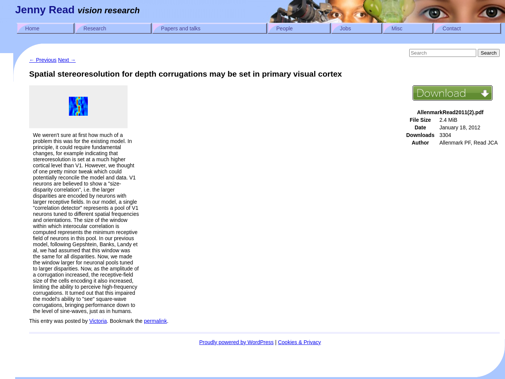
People (284, 28)
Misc (396, 28)
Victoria (98, 321)
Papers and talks (180, 28)
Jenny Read (45, 10)
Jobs (345, 28)
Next (67, 60)
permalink (155, 321)
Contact (452, 28)
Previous (42, 60)
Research (95, 28)
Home (32, 28)
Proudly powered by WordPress (236, 342)
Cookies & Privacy (299, 342)
